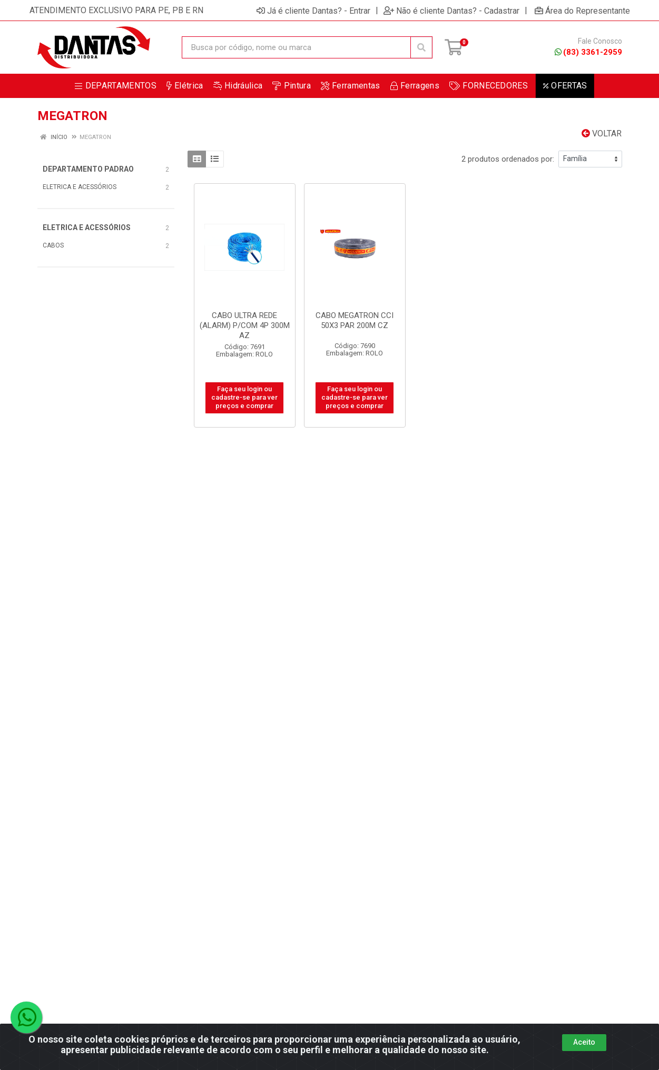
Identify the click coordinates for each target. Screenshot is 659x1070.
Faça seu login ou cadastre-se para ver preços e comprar (244, 397)
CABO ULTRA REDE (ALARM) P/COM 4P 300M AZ (245, 325)
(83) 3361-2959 (588, 52)
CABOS (53, 245)
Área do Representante (582, 10)
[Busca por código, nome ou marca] (296, 47)
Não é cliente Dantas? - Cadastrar (451, 10)
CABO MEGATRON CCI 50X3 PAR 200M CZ (355, 320)
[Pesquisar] (421, 47)
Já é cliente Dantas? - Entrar (313, 10)
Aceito (584, 1053)
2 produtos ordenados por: (507, 159)
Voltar (602, 133)
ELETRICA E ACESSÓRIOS (79, 187)
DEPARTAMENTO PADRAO (88, 169)
